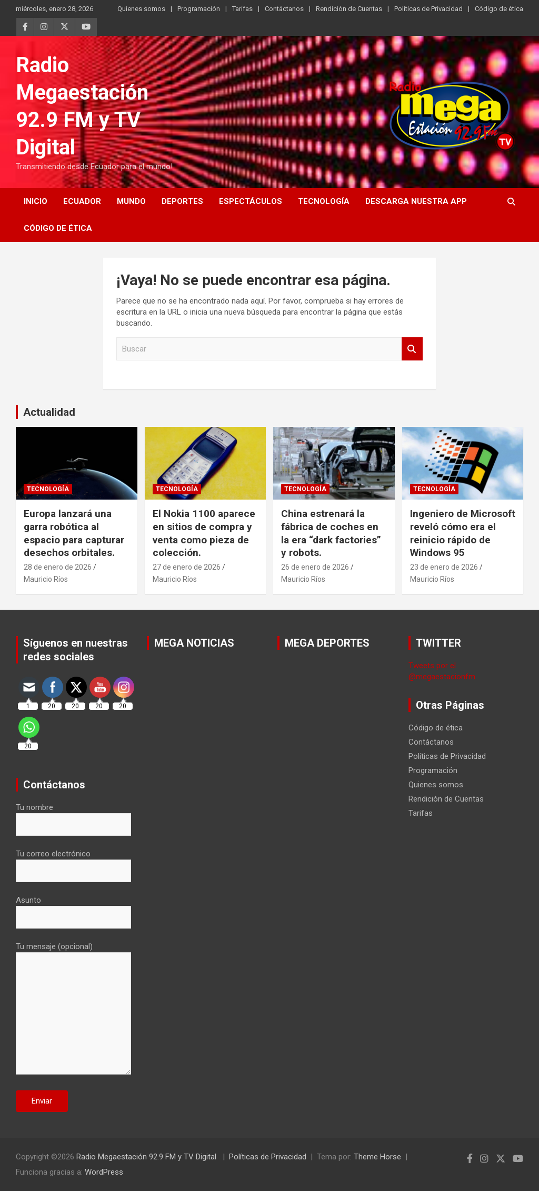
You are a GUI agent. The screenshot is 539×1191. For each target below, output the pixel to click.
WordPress (104, 1172)
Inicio (35, 201)
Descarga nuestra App (416, 201)
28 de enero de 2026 (58, 567)
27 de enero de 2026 (187, 567)
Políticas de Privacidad (428, 9)
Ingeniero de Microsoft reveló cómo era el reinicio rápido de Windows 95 (462, 533)
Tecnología (324, 201)
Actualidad (49, 412)
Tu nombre (73, 816)
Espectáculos (250, 201)
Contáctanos (284, 9)
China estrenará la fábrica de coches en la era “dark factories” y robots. (331, 533)
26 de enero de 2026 (315, 567)
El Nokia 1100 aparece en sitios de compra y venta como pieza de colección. (204, 533)
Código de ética (499, 9)
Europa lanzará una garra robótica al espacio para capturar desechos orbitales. (74, 533)
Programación (198, 9)
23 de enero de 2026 (444, 567)
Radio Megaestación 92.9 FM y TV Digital (147, 1156)
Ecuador (82, 201)
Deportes (182, 201)
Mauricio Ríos (46, 579)
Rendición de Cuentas (349, 9)
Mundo (131, 201)
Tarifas (242, 9)
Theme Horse (377, 1156)
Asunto (73, 908)
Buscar (412, 349)
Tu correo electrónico (73, 862)
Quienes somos (141, 9)
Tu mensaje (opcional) (73, 1009)
